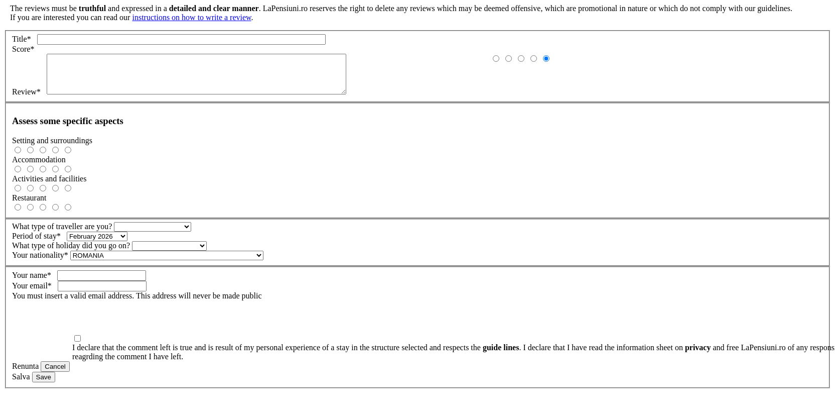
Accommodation (39, 167)
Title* (24, 39)
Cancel (55, 374)
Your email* (35, 293)
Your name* (34, 282)
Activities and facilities (49, 186)
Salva (21, 384)
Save (43, 384)
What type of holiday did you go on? (71, 253)
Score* (25, 49)
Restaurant (29, 205)
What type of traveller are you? (62, 234)
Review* (29, 99)
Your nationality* (40, 262)
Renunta (25, 373)
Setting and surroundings (52, 148)
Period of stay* (39, 243)
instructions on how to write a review (191, 17)
